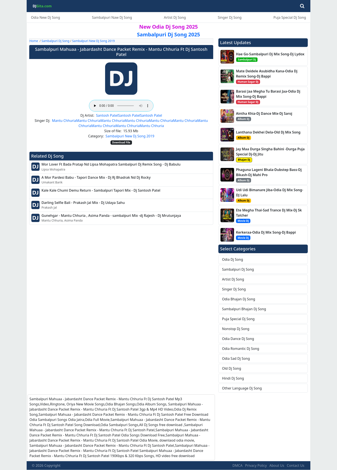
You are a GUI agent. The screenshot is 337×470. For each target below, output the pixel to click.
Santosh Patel (107, 115)
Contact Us (295, 465)
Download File (121, 142)
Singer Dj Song (230, 17)
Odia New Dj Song (45, 17)
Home (33, 41)
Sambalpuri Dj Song (55, 41)
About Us (276, 465)
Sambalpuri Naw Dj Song (112, 17)
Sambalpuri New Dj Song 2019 (93, 41)
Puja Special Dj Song (289, 17)
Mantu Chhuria (64, 120)
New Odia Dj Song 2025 (168, 26)
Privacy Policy (256, 465)
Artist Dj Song (175, 17)
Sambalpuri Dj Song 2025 (168, 34)
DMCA (238, 465)
